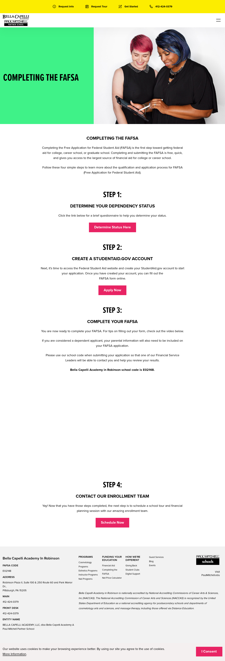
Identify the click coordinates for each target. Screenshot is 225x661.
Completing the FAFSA (109, 571)
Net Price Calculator (112, 578)
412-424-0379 (11, 601)
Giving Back (131, 565)
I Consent (209, 651)
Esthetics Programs (88, 570)
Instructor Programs (88, 574)
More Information (14, 654)
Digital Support (133, 573)
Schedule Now (112, 522)
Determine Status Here (112, 227)
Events (152, 565)
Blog (151, 561)
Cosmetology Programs (85, 564)
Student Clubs (132, 569)
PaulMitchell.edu (210, 575)
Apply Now (112, 290)
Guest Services (156, 557)
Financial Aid (108, 565)
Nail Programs (85, 579)
